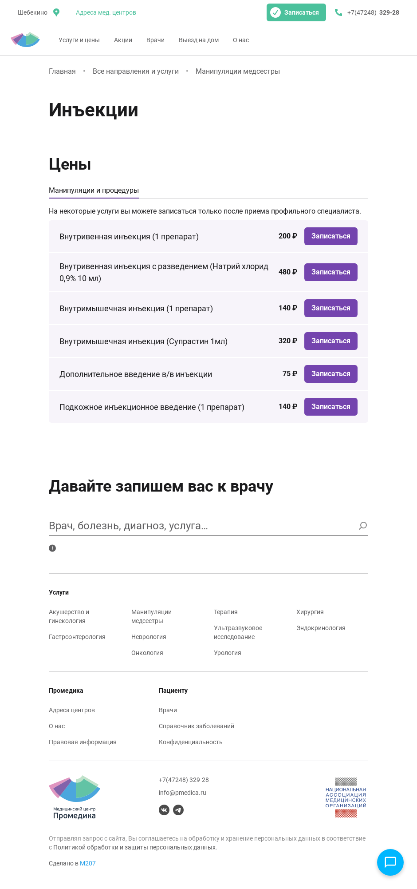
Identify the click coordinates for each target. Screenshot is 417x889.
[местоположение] (38, 12)
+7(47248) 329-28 (184, 779)
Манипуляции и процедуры (94, 190)
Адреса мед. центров (106, 12)
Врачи (155, 40)
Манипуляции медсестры (238, 71)
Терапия (226, 611)
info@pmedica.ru (182, 792)
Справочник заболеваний (196, 726)
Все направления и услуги (136, 71)
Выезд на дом (199, 40)
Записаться (294, 12)
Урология (227, 652)
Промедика (66, 690)
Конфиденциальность (191, 742)
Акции (123, 40)
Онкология (147, 652)
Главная (62, 71)
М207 (88, 863)
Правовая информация (83, 742)
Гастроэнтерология (77, 636)
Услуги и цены (79, 40)
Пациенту (173, 690)
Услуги (59, 592)
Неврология (148, 636)
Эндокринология (321, 627)
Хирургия (310, 611)
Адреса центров (72, 710)
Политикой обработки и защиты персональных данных (134, 847)
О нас (241, 40)
